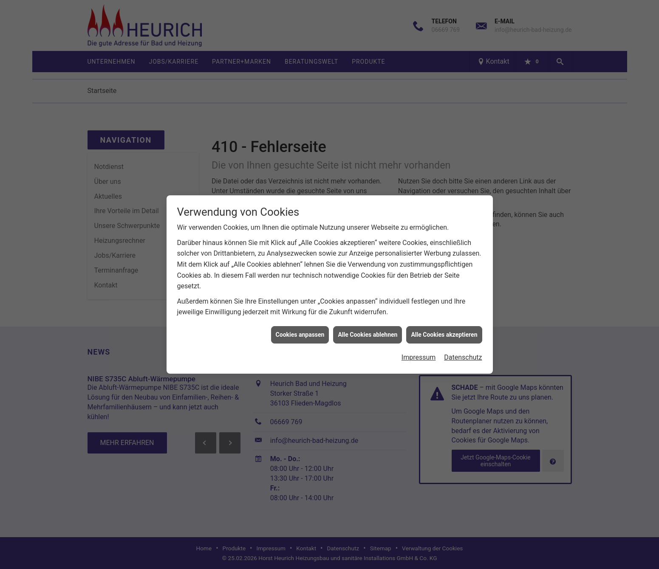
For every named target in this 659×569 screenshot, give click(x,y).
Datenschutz (463, 354)
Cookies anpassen (300, 331)
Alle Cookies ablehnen (367, 331)
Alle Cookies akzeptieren (444, 331)
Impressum (419, 354)
